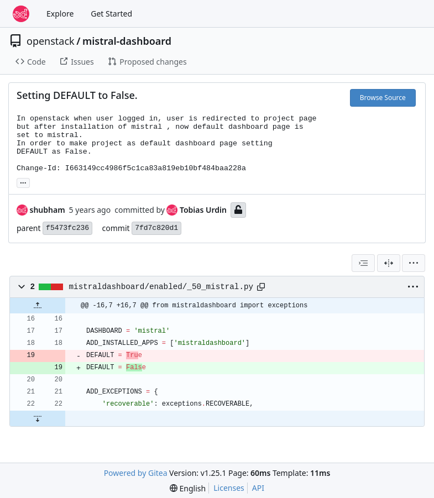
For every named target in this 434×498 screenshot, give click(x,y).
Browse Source (383, 97)
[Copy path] (261, 287)
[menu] (413, 263)
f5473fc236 (67, 228)
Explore (60, 13)
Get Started (111, 13)
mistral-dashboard (126, 40)
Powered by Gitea (136, 473)
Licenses (228, 488)
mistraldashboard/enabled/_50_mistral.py (161, 286)
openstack (51, 40)
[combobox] (363, 263)
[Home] (21, 14)
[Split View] (388, 263)
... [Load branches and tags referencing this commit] (23, 182)
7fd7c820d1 (156, 228)
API (258, 488)
